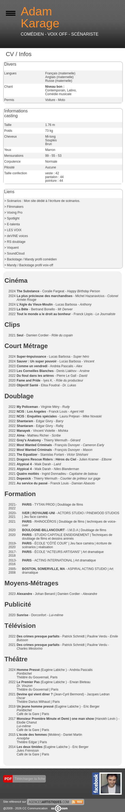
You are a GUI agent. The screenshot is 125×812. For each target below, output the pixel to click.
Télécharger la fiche (29, 779)
